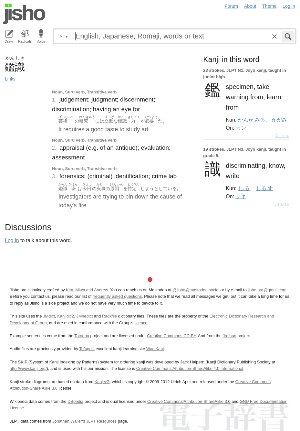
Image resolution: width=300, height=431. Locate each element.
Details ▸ (281, 136)
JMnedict (84, 316)
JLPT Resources (101, 421)
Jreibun (229, 335)
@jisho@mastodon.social (195, 289)
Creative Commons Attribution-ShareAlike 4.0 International (189, 368)
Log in (289, 6)
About (250, 6)
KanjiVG (101, 381)
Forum (231, 6)
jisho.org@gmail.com (267, 289)
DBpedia (75, 401)
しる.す (264, 188)
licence (141, 322)
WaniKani (155, 348)
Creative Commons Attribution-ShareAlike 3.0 (188, 401)
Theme (269, 6)
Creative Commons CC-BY (171, 335)
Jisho (24, 14)
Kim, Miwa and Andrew (87, 289)
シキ (241, 196)
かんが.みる (251, 119)
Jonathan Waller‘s (68, 421)
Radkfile (109, 316)
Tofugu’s (86, 348)
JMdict (49, 316)
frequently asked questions (117, 296)
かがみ (279, 119)
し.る (244, 188)
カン (241, 127)
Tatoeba (81, 335)
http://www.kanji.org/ (28, 368)
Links (10, 78)
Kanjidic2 (65, 316)
